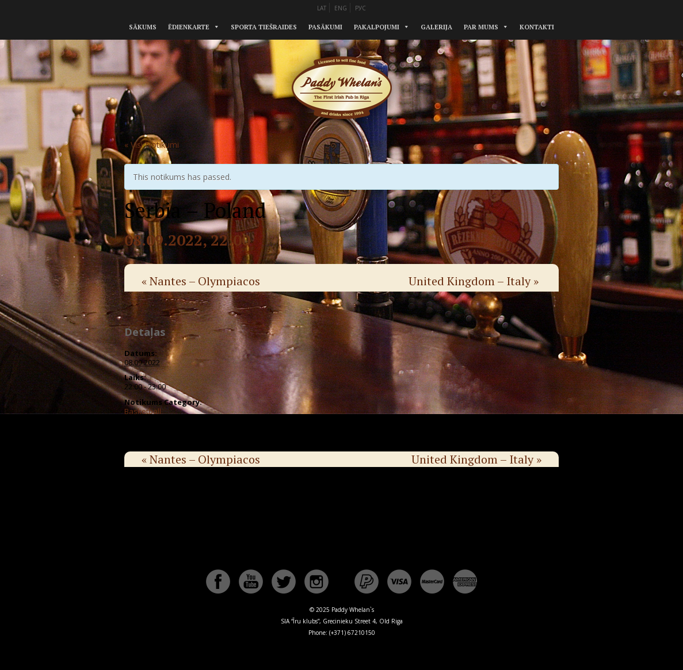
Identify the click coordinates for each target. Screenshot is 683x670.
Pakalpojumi (376, 27)
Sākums (143, 27)
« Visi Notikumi (151, 144)
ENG (340, 8)
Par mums (481, 27)
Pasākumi (325, 27)
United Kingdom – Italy (474, 281)
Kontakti (537, 27)
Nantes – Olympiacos (201, 281)
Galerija (436, 27)
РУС (360, 8)
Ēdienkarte (188, 27)
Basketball (142, 411)
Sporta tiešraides (264, 27)
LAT (321, 8)
